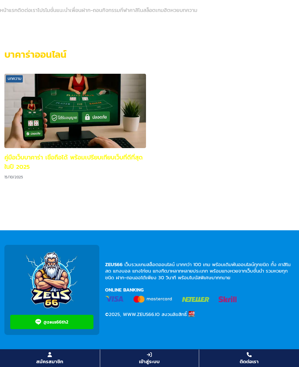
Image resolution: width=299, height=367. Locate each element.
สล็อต (149, 10)
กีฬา (124, 10)
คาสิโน (136, 10)
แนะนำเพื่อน (68, 10)
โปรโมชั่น (47, 10)
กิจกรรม (111, 10)
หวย (175, 10)
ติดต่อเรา (28, 10)
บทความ (188, 10)
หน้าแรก (9, 10)
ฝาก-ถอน (91, 10)
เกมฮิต (163, 10)
